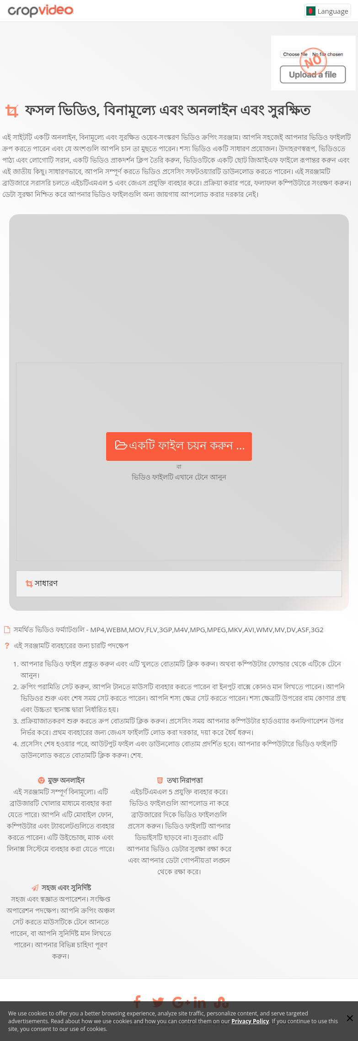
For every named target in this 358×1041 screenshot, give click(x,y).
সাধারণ (41, 583)
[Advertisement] (179, 292)
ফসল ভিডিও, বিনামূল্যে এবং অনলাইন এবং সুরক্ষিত (167, 109)
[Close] (350, 1018)
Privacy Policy (250, 1021)
